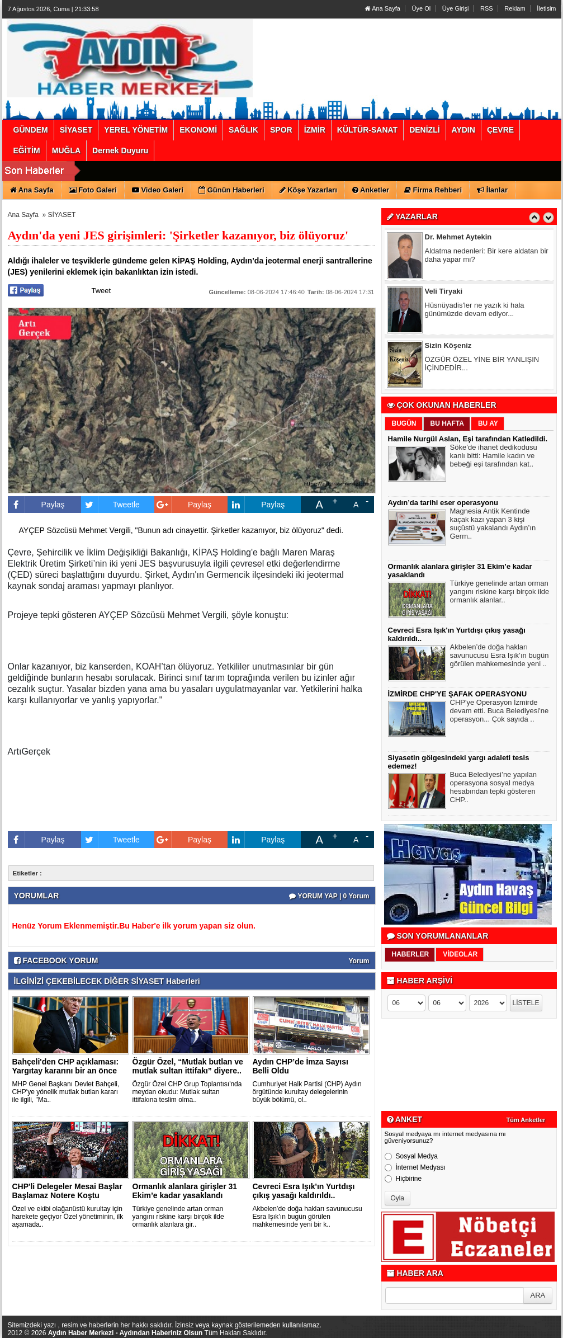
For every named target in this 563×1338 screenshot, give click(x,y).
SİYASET (62, 215)
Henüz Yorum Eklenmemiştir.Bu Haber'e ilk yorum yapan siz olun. (134, 925)
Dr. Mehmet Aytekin (458, 238)
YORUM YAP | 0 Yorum (329, 896)
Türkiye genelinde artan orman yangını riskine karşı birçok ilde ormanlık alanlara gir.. (178, 1216)
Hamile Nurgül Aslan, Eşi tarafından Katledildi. (468, 439)
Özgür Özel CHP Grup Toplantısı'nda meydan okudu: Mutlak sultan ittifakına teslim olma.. (187, 1092)
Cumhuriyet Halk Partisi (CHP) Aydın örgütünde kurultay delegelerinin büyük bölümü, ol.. (307, 1092)
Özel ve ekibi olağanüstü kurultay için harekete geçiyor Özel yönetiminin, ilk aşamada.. (68, 1216)
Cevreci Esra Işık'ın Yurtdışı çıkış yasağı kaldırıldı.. (304, 1191)
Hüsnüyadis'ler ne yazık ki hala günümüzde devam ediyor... (474, 310)
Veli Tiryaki (444, 292)
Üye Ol (421, 8)
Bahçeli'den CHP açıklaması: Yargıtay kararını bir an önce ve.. (65, 1070)
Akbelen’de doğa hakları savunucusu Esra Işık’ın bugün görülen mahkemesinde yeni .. (499, 657)
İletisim (546, 8)
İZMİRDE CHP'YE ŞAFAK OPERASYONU (457, 694)
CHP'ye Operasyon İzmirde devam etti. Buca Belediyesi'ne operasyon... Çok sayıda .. (499, 712)
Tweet (101, 290)
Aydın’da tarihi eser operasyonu (443, 502)
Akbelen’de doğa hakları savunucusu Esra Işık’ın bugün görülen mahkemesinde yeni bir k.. (307, 1216)
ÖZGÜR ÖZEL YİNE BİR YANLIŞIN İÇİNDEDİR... (482, 364)
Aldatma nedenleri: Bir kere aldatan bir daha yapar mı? (486, 256)
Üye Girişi (455, 8)
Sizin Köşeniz (448, 346)
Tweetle (110, 504)
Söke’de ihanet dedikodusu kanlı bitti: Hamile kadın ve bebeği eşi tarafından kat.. (493, 457)
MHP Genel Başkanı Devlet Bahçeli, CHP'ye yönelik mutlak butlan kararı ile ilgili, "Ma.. (66, 1092)
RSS (486, 8)
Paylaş (36, 504)
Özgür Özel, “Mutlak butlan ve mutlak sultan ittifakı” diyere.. (188, 1066)
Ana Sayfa (382, 8)
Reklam (514, 8)
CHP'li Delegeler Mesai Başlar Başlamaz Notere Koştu (67, 1191)
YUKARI (504, 1321)
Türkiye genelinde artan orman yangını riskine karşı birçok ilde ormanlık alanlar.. (500, 593)
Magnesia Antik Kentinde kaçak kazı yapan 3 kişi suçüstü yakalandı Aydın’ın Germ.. (493, 525)
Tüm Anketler (526, 1119)
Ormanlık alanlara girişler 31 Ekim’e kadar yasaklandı (185, 1191)
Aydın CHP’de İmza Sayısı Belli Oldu (300, 1066)
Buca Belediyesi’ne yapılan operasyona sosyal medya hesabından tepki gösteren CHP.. (493, 788)
